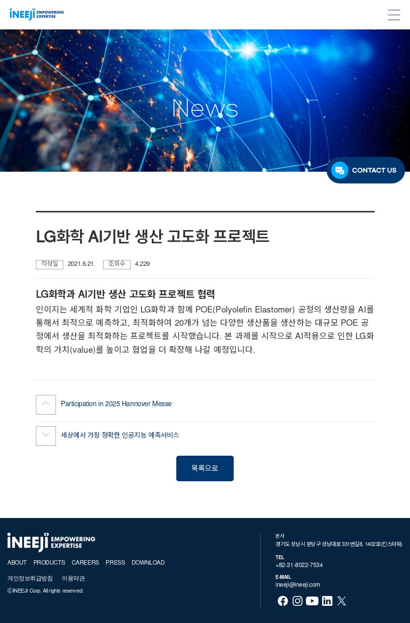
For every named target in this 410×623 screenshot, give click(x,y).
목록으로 (204, 469)
